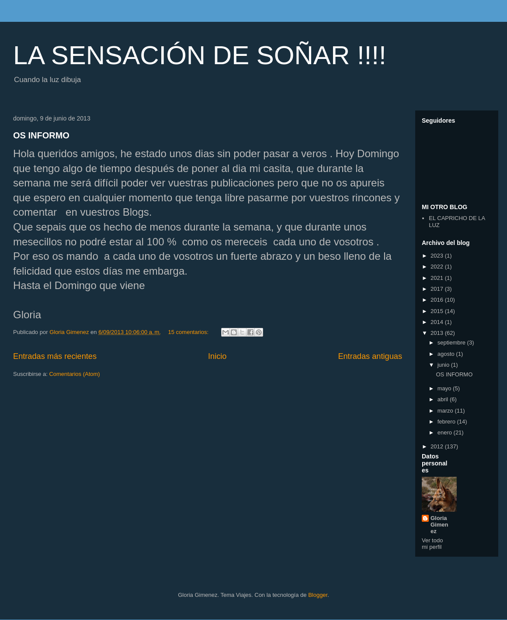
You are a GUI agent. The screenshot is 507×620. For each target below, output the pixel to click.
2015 (438, 311)
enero (446, 432)
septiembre (452, 342)
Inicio (217, 356)
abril (444, 399)
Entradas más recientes (55, 356)
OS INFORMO (41, 135)
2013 (438, 333)
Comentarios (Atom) (74, 374)
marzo (446, 410)
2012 (438, 446)
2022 (438, 266)
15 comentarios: (189, 332)
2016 (438, 299)
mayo (445, 388)
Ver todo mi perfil (432, 543)
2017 (438, 289)
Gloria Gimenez (439, 524)
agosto (447, 354)
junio (444, 365)
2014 (438, 322)
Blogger (317, 595)
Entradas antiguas (370, 356)
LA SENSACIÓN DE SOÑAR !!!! (199, 55)
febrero (447, 421)
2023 (438, 255)
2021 (438, 278)
